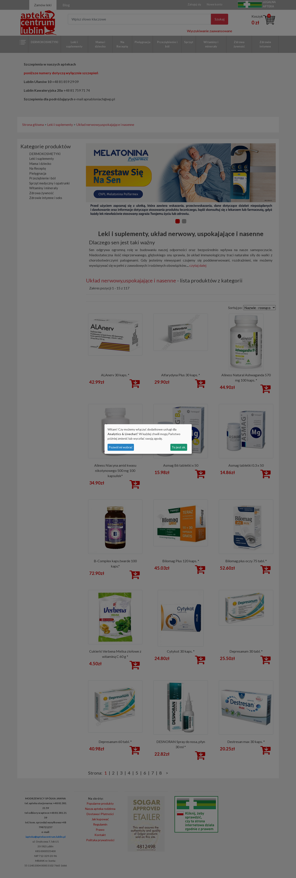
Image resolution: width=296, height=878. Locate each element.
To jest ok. (179, 447)
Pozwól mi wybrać (121, 447)
